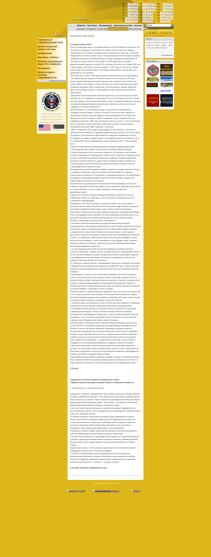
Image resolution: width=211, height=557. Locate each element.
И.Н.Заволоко (91, 29)
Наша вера (80, 29)
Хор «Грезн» (92, 25)
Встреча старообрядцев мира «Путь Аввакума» (50, 62)
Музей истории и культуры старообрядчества (47, 75)
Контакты (138, 25)
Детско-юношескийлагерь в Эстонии (47, 47)
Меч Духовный (105, 25)
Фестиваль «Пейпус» (48, 57)
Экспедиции (44, 68)
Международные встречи (118, 29)
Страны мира (102, 29)
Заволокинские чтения (123, 25)
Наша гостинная (135, 29)
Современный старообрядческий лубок (50, 41)
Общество (81, 25)
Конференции (45, 53)
